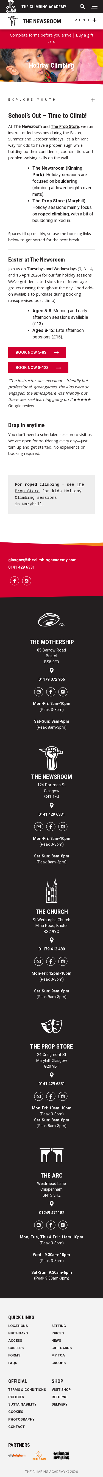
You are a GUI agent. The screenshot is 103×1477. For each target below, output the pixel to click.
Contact (16, 1427)
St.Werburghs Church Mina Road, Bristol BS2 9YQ (51, 926)
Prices (57, 1333)
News (56, 1340)
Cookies (15, 1412)
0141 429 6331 (21, 567)
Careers (16, 1348)
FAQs (12, 1363)
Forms (14, 1355)
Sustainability (22, 1404)
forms (34, 35)
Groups (58, 1363)
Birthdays (18, 1333)
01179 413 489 (51, 949)
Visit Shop (61, 1390)
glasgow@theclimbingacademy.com (42, 560)
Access (15, 1340)
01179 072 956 (51, 679)
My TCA (58, 1355)
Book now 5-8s (31, 352)
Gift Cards (61, 1348)
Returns (59, 1397)
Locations (18, 1326)
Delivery (60, 1404)
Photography (21, 1419)
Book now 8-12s (32, 367)
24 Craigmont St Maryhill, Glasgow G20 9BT (51, 1060)
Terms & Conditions (27, 1390)
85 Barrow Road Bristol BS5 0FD (51, 656)
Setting (58, 1326)
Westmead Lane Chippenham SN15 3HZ (51, 1189)
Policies (16, 1397)
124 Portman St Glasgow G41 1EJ (51, 791)
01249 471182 (51, 1213)
